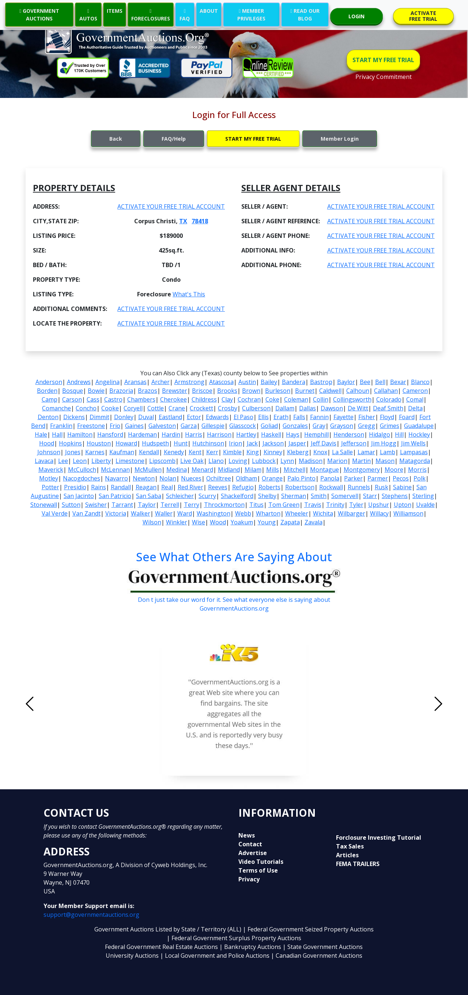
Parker (353, 478)
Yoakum (242, 522)
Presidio (75, 487)
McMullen (148, 470)
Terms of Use (258, 870)
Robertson (299, 487)
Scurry (207, 496)
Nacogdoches (81, 478)
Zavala (313, 522)
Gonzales (295, 426)
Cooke (110, 408)
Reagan (146, 487)
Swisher (96, 505)
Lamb (387, 452)
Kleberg (298, 452)
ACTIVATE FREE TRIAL (423, 16)
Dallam (284, 408)
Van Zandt (86, 513)
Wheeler (296, 513)
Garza (189, 426)
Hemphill (316, 434)
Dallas (307, 408)
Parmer (377, 478)
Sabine (402, 487)
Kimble (232, 452)
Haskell (271, 434)
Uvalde (425, 505)
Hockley (419, 434)
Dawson (332, 408)
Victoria (115, 513)
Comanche (56, 408)
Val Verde (55, 513)
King (252, 452)
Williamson (408, 513)
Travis (312, 505)
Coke (272, 399)
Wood (218, 522)
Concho (86, 408)
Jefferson (353, 443)
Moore (394, 470)
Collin (320, 399)
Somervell (344, 496)
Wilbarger (351, 513)
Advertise (252, 853)
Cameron (415, 391)
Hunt (181, 443)
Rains (98, 487)
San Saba (148, 496)
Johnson (48, 452)
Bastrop (321, 382)
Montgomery (362, 470)
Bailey (269, 382)
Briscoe (202, 391)
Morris (417, 470)
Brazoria (121, 391)
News (246, 835)
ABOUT (209, 10)
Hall (57, 434)
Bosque (72, 391)
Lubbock (264, 461)
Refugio (243, 487)
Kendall (149, 452)
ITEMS (114, 10)
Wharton (268, 513)
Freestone (91, 426)
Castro (113, 399)
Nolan (167, 478)
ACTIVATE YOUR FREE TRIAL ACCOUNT (171, 206)
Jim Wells (413, 443)
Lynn (287, 461)
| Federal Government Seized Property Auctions (308, 929)
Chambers (141, 399)
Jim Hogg (383, 443)
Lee (63, 461)
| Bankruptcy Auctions (251, 947)
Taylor (147, 505)
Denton (48, 417)
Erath (280, 417)
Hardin (171, 434)
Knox (320, 452)
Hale (41, 434)
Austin (247, 382)
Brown (251, 391)
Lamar (366, 452)
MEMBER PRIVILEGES (251, 14)
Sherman (293, 496)
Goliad (269, 426)
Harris (193, 434)
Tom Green (283, 505)
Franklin (61, 426)
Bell (380, 382)
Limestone (130, 461)
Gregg (366, 426)
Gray (319, 426)
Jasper (297, 443)
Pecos (401, 478)
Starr (370, 496)
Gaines (134, 426)
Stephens (395, 496)
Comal (414, 399)
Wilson (152, 522)
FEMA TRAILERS (358, 864)
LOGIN (356, 16)
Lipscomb (162, 461)
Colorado (388, 399)
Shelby (267, 496)
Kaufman (121, 452)
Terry (191, 505)
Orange (272, 478)
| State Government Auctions (323, 947)
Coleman (296, 399)
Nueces (191, 478)
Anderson (48, 382)
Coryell (133, 408)
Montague (324, 470)
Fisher (366, 417)
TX (183, 221)
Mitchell (294, 470)
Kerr (212, 452)
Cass (93, 399)
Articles (347, 855)
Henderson (348, 434)
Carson (72, 399)
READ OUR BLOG (305, 14)
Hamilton (80, 434)
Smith (319, 496)
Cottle (155, 408)
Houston (99, 443)
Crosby (227, 408)
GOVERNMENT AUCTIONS (39, 14)
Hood (46, 443)
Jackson (273, 443)
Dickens (74, 417)
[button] (60, 704)
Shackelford (237, 496)
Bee (365, 382)
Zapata (290, 522)
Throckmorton (224, 505)
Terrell (170, 505)
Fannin (319, 417)
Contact (250, 844)
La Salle (342, 452)
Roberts (269, 487)
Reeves (217, 487)
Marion (337, 461)
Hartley (246, 434)
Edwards (217, 417)
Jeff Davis (323, 443)
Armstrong (189, 382)
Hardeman (142, 434)
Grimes (389, 426)
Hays (292, 434)
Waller (164, 513)
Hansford (110, 434)
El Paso (243, 417)
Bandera (293, 382)
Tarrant (122, 505)
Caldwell (330, 391)
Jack (252, 443)
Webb (243, 513)
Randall (121, 487)
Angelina (107, 382)
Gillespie (212, 426)
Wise (198, 522)
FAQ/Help (174, 138)
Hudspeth (155, 443)
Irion (235, 443)
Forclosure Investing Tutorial (378, 837)
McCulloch (82, 470)
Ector (194, 417)
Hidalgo (379, 434)
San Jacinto (79, 496)
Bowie (96, 391)
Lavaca (44, 461)
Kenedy (174, 452)
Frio (115, 426)
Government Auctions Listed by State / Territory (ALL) (168, 929)
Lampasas (414, 452)
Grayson (341, 426)
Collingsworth (352, 399)
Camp (49, 399)
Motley (48, 478)
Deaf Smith (388, 408)
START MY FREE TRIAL (383, 60)
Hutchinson (208, 443)
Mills (272, 470)
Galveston (162, 426)
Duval (146, 417)
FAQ (185, 14)
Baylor (346, 382)
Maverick (50, 470)
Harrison (219, 434)
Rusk (381, 487)
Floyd (387, 417)
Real (167, 487)
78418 (200, 221)
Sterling (423, 496)
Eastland (170, 417)
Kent (195, 452)
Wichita (323, 513)
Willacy (379, 513)
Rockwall (331, 487)
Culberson (256, 408)
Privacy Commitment (383, 77)
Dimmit (99, 417)
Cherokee (173, 399)
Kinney (273, 452)
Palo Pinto (301, 478)
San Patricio (115, 496)
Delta (415, 408)
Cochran (249, 399)
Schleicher (180, 496)
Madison (310, 461)
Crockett (201, 408)
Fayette (343, 417)
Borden (47, 391)
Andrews (79, 382)
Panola (329, 478)
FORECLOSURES (150, 14)
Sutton (71, 505)
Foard (407, 417)
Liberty (101, 461)
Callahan (386, 391)
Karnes (95, 452)
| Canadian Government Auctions (316, 956)
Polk (420, 478)
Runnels (359, 487)
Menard (202, 470)
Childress (204, 399)
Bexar (398, 382)
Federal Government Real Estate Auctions (161, 947)
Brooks (227, 391)
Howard (126, 443)
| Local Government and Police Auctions (214, 956)
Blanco (420, 382)
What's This (189, 294)
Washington (213, 513)
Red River (190, 487)
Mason (385, 461)
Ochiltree (218, 478)
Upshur (378, 505)
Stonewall (43, 505)
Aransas (135, 382)
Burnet (304, 391)
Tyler (356, 505)
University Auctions (133, 956)
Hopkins (70, 443)
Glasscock (242, 426)
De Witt (358, 408)
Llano (216, 461)
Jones (72, 452)
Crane (177, 408)
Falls (299, 417)
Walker (140, 513)
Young (267, 522)
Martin (361, 461)
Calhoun (357, 391)
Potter (50, 487)
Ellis (263, 417)
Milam (253, 470)
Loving (238, 461)
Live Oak (192, 461)
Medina (176, 470)
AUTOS (88, 14)
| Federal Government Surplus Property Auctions (234, 938)
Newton (144, 478)
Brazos (147, 391)
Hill (399, 434)
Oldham (246, 478)
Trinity (335, 505)
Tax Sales (350, 846)
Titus (256, 505)
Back (115, 138)
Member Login (340, 138)
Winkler (176, 522)
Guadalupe (419, 426)
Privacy (249, 879)
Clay (227, 399)
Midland (229, 470)
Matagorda (414, 461)
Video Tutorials (260, 862)
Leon (80, 461)
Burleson (277, 391)
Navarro (116, 478)
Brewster (174, 391)
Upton (402, 505)
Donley (123, 417)
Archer (160, 382)
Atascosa (221, 382)
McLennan (115, 470)
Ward (184, 513)
